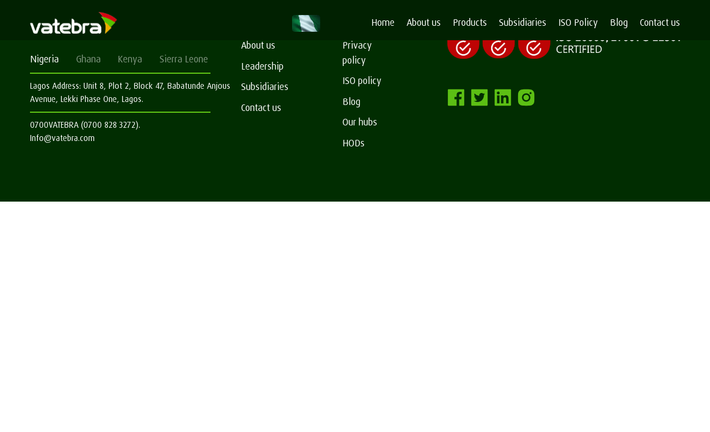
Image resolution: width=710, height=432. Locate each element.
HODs (353, 143)
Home (383, 22)
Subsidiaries (522, 22)
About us (424, 22)
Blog (619, 22)
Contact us (660, 22)
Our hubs (359, 122)
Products (470, 22)
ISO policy (361, 80)
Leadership (262, 66)
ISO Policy (578, 22)
